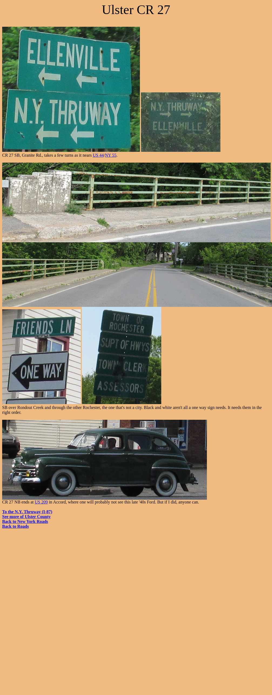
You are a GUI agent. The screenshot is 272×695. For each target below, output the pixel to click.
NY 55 (110, 155)
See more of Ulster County (26, 516)
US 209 (41, 502)
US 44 (98, 155)
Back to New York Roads (25, 521)
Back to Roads (15, 526)
